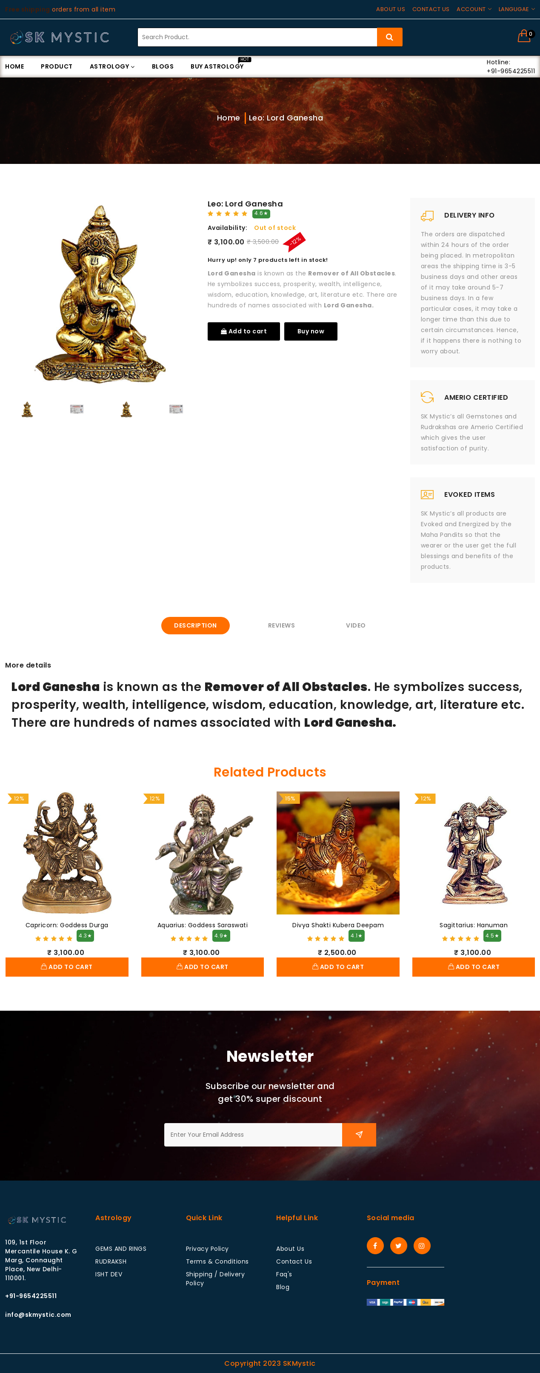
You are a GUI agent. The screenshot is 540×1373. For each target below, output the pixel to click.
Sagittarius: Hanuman (474, 925)
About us (390, 9)
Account (471, 9)
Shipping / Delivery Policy (215, 1278)
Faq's (284, 1274)
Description (195, 625)
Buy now (311, 331)
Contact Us (294, 1261)
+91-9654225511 (31, 1296)
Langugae (514, 9)
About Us (290, 1248)
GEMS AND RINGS (120, 1248)
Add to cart (244, 331)
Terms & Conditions (217, 1261)
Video (356, 625)
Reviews (281, 625)
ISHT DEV (108, 1274)
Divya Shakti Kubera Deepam (338, 925)
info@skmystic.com (38, 1314)
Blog (282, 1287)
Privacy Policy (207, 1248)
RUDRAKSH (110, 1261)
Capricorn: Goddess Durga (67, 925)
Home (228, 117)
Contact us (431, 9)
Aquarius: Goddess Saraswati (202, 925)
